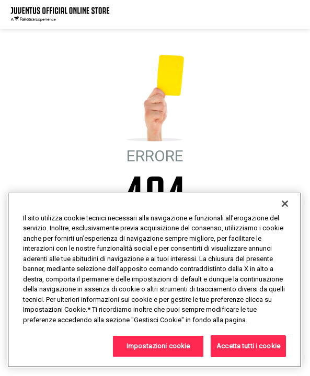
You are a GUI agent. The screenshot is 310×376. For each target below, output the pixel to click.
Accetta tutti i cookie (248, 346)
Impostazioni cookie (158, 346)
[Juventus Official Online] (60, 14)
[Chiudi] (284, 203)
